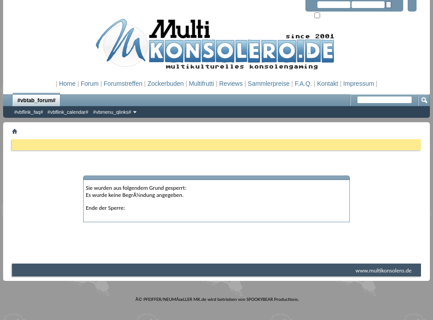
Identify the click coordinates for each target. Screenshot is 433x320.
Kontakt (327, 83)
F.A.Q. (303, 83)
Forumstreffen (123, 83)
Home (67, 83)
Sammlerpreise (268, 83)
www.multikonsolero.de (384, 270)
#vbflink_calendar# (68, 112)
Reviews (231, 83)
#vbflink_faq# (28, 112)
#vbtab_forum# (36, 100)
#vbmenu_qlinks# (112, 112)
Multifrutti (201, 83)
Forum (89, 83)
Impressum (358, 83)
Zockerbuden (166, 83)
